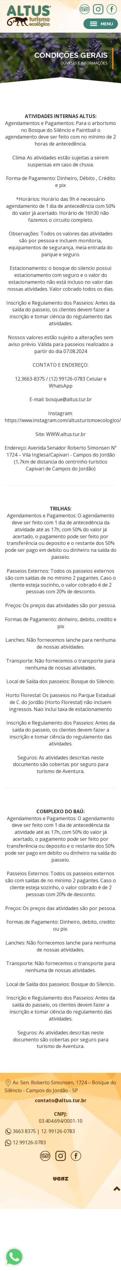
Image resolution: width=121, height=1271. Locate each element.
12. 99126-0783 (58, 1131)
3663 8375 (24, 1131)
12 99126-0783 (29, 1142)
